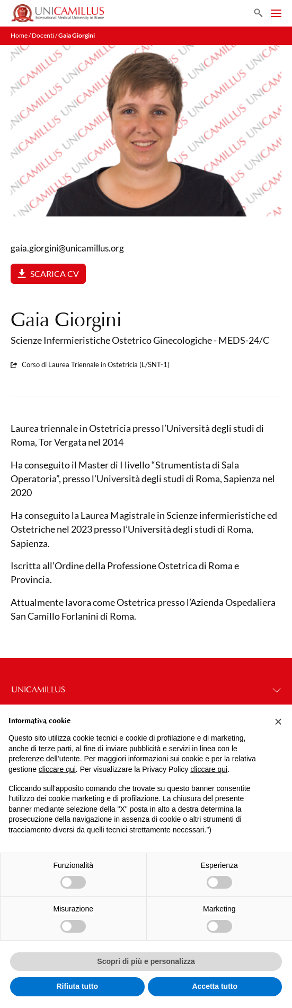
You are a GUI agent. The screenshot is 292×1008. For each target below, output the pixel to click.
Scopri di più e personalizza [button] (145, 961)
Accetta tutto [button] (214, 986)
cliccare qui (57, 769)
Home (19, 35)
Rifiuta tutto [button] (77, 986)
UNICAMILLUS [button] (146, 689)
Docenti (43, 35)
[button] (278, 721)
